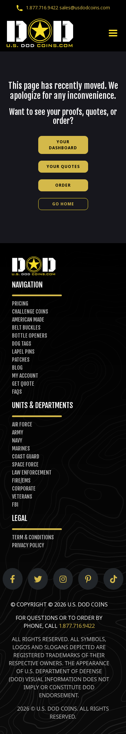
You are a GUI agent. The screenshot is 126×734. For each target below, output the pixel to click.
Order (63, 185)
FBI (15, 504)
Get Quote (23, 383)
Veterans (22, 496)
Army (17, 432)
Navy (17, 440)
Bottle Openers (29, 335)
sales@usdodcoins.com (85, 7)
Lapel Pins (23, 351)
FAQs (17, 391)
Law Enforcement (32, 472)
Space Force (25, 464)
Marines (21, 448)
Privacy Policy (28, 545)
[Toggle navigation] (113, 33)
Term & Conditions (33, 537)
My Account (25, 375)
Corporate (24, 488)
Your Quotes (63, 166)
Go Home (63, 204)
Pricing (20, 303)
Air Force (22, 424)
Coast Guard (25, 456)
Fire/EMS (21, 480)
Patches (21, 359)
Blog (17, 367)
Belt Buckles (26, 327)
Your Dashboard (63, 145)
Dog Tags (21, 343)
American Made (28, 319)
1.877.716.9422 (35, 7)
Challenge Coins (30, 311)
